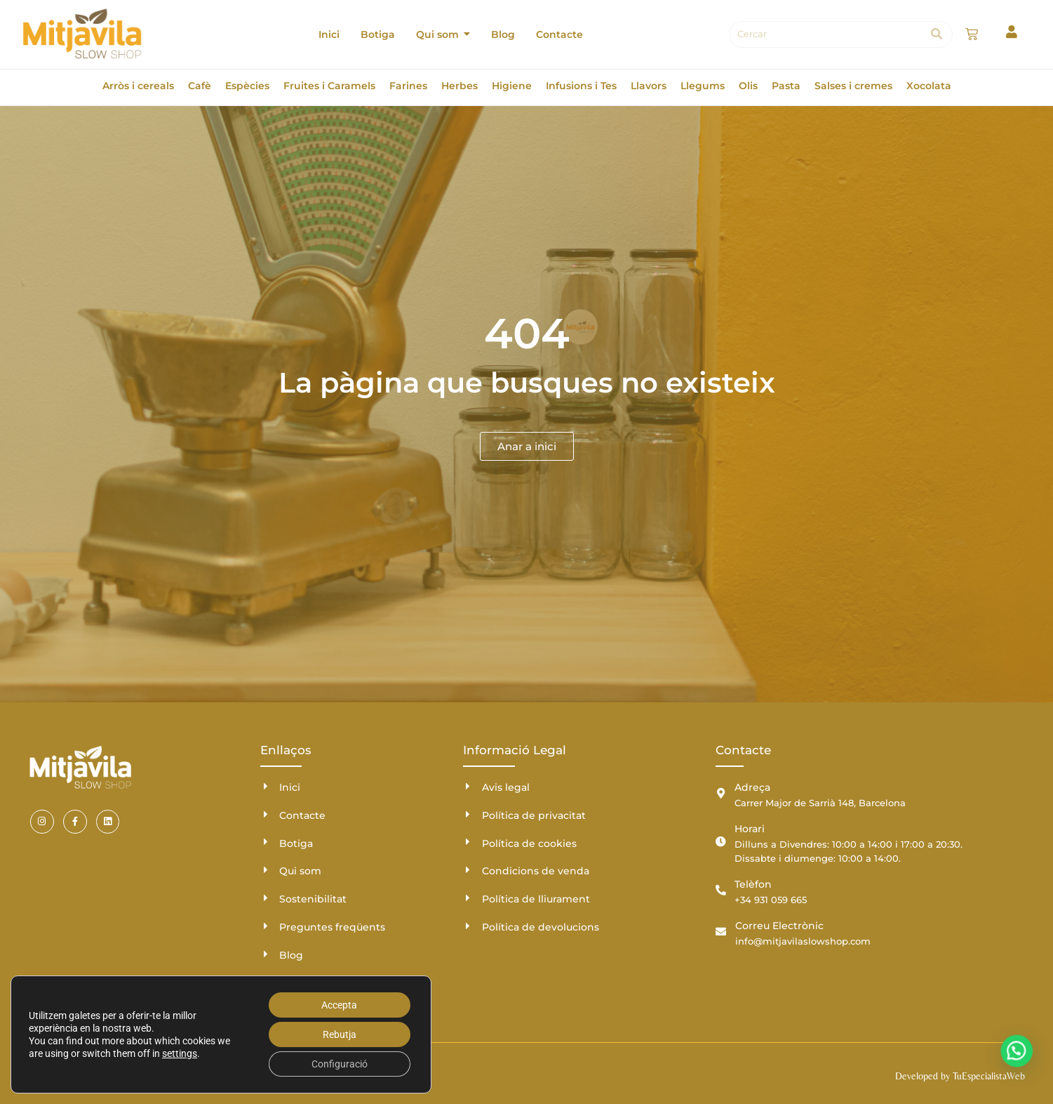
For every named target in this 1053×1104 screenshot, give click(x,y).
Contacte (302, 815)
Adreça (752, 787)
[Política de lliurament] (468, 898)
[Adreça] (721, 793)
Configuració (339, 1064)
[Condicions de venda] (468, 870)
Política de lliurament (536, 899)
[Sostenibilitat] (265, 898)
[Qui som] (265, 870)
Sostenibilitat (313, 899)
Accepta (339, 1005)
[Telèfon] (721, 890)
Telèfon (753, 884)
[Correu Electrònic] (721, 931)
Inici (289, 787)
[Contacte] (265, 814)
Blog (291, 955)
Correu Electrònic (779, 925)
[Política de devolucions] (468, 926)
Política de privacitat (534, 815)
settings (179, 1053)
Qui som (300, 871)
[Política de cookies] (468, 841)
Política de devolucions (540, 927)
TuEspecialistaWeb (989, 1076)
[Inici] (265, 786)
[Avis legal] (468, 786)
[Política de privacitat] (468, 814)
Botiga (296, 843)
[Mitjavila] (82, 33)
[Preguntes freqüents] (265, 926)
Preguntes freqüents (332, 927)
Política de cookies (529, 843)
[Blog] (265, 954)
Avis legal (506, 787)
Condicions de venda (535, 871)
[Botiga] (265, 841)
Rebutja (339, 1034)
